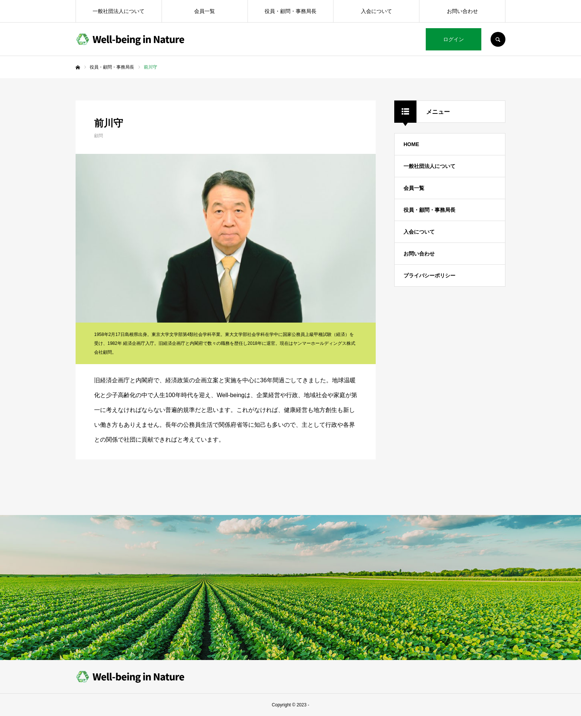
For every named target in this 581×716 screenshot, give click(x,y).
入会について (376, 11)
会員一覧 (204, 11)
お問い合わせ (462, 11)
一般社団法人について (119, 11)
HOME (411, 144)
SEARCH (498, 39)
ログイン (453, 39)
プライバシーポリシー (429, 275)
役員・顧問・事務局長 (290, 11)
